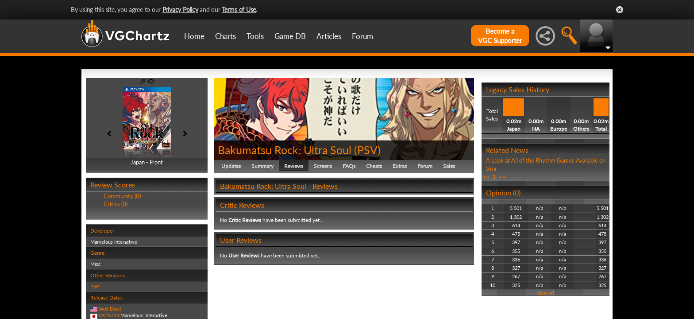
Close (619, 9)
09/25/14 (109, 315)
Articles (328, 36)
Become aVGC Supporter (500, 35)
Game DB (290, 36)
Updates (231, 166)
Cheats (374, 166)
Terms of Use (239, 9)
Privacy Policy (180, 9)
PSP (94, 286)
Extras (400, 166)
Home (194, 36)
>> (502, 176)
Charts (225, 36)
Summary (262, 166)
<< (486, 176)
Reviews (293, 166)
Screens (323, 166)
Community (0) (122, 195)
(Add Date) (110, 308)
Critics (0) (115, 203)
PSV (367, 149)
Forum (362, 36)
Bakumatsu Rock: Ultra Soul (284, 149)
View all (545, 293)
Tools (255, 36)
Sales (449, 166)
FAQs (349, 166)
